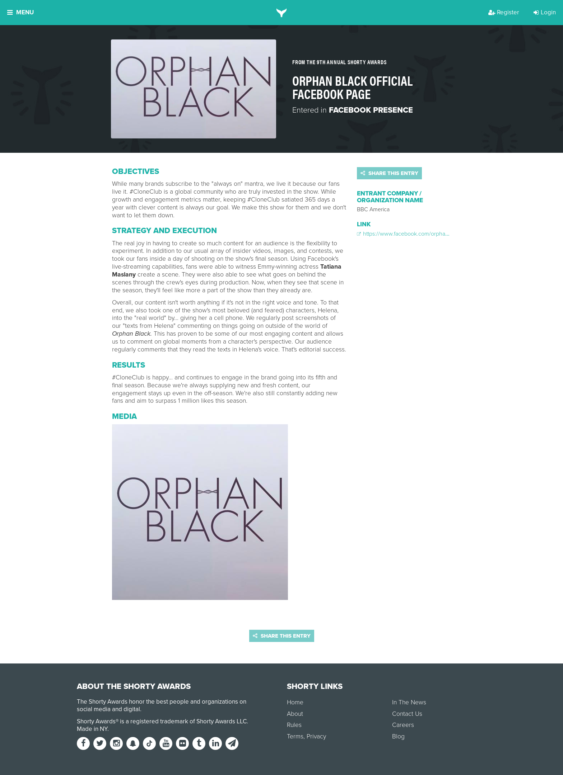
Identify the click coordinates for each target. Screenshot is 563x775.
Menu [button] (20, 12)
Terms (295, 736)
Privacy (316, 736)
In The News (409, 702)
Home (295, 702)
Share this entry (389, 173)
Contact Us (407, 714)
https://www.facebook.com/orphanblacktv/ (412, 233)
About (295, 714)
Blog (398, 736)
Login (545, 12)
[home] (282, 12)
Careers (403, 725)
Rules (294, 725)
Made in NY (92, 729)
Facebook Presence (371, 110)
